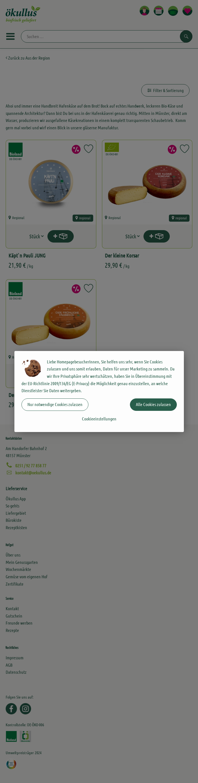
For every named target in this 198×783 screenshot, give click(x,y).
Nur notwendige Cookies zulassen (54, 404)
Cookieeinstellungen (99, 418)
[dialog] (99, 391)
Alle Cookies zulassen (153, 404)
